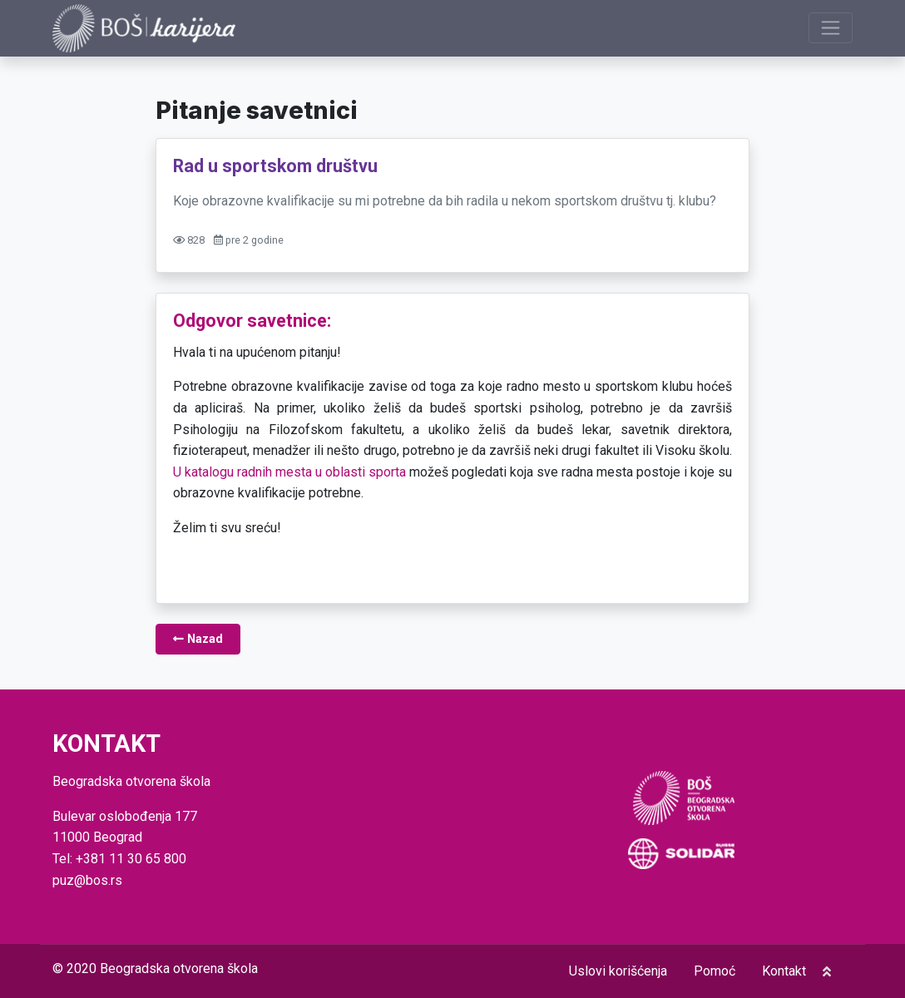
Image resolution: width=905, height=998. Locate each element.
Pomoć (714, 971)
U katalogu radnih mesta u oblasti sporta (289, 472)
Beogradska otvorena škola (179, 968)
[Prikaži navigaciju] (831, 27)
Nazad (198, 639)
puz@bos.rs (87, 880)
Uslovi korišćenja (618, 971)
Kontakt (784, 971)
